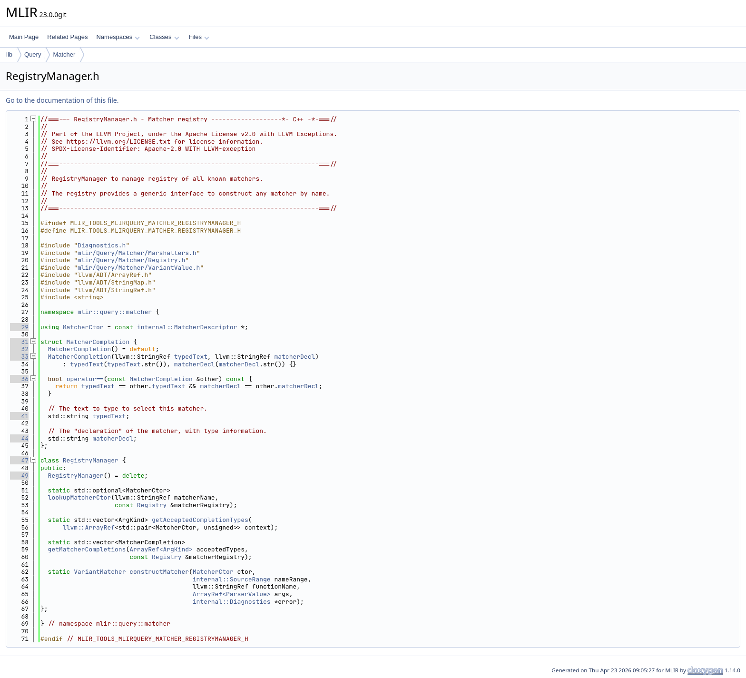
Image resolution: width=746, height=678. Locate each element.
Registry (152, 505)
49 (19, 476)
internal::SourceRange (232, 579)
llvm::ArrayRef (89, 527)
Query (32, 54)
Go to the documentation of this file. (62, 100)
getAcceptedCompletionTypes (200, 520)
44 (19, 438)
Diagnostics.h (102, 245)
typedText (190, 357)
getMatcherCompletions (87, 549)
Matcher (64, 54)
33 (19, 357)
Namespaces (117, 36)
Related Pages (67, 36)
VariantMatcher (100, 572)
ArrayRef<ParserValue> (232, 594)
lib (9, 54)
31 (19, 342)
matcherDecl (294, 357)
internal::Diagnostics (232, 602)
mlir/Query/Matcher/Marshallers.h (137, 253)
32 (19, 349)
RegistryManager (90, 460)
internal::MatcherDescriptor (187, 327)
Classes (164, 36)
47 (19, 460)
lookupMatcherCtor (79, 497)
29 (19, 327)
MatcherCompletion (98, 342)
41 (19, 416)
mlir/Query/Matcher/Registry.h (131, 260)
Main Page (24, 36)
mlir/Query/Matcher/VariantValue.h (139, 268)
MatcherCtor (83, 327)
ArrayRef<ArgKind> (161, 549)
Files (199, 36)
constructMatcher (159, 572)
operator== (85, 379)
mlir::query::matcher (115, 312)
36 (19, 379)
